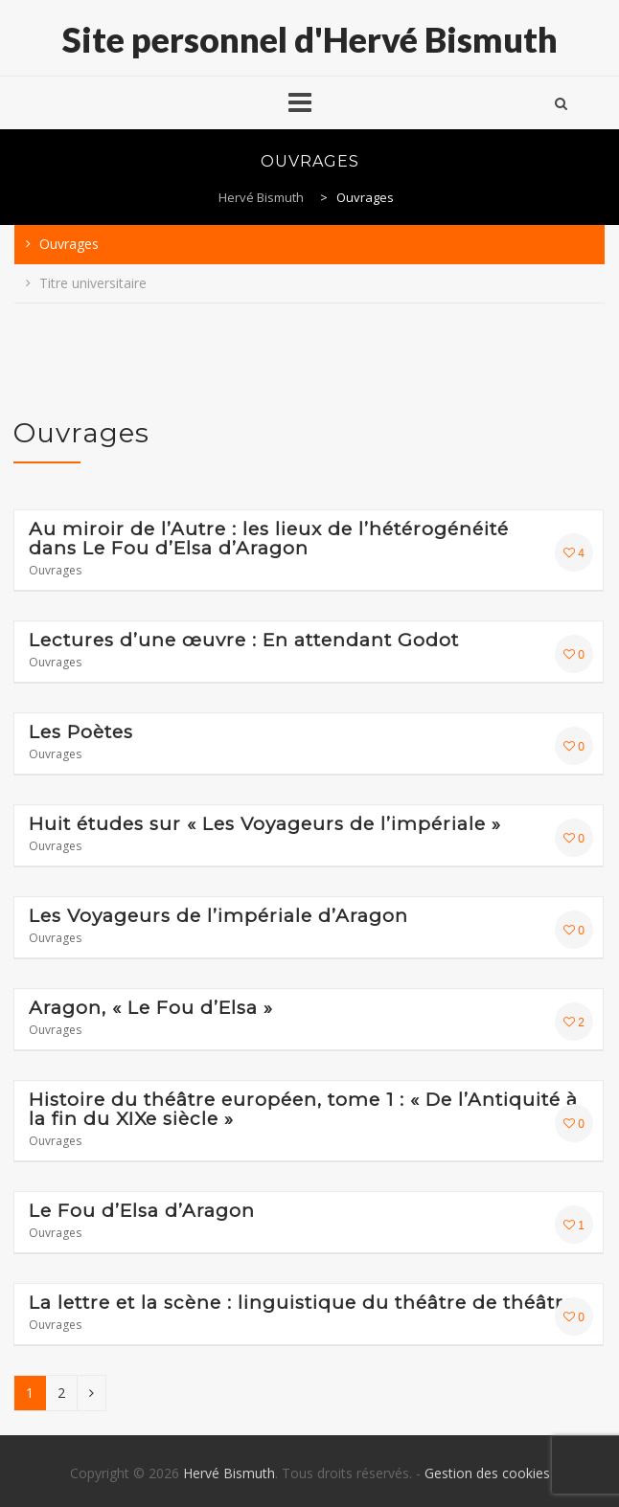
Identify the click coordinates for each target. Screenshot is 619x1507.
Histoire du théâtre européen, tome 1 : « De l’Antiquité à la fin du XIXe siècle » (303, 1110)
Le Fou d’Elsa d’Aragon (142, 1211)
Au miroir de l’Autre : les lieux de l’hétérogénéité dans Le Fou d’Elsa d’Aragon (269, 539)
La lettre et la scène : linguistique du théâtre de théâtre (302, 1303)
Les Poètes (81, 732)
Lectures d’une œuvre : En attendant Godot (244, 640)
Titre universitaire (93, 283)
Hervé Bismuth (229, 1473)
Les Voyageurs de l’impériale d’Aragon (218, 916)
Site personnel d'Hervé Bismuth (310, 39)
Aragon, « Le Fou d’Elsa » (151, 1008)
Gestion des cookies (487, 1473)
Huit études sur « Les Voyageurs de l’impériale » (265, 824)
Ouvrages (69, 244)
